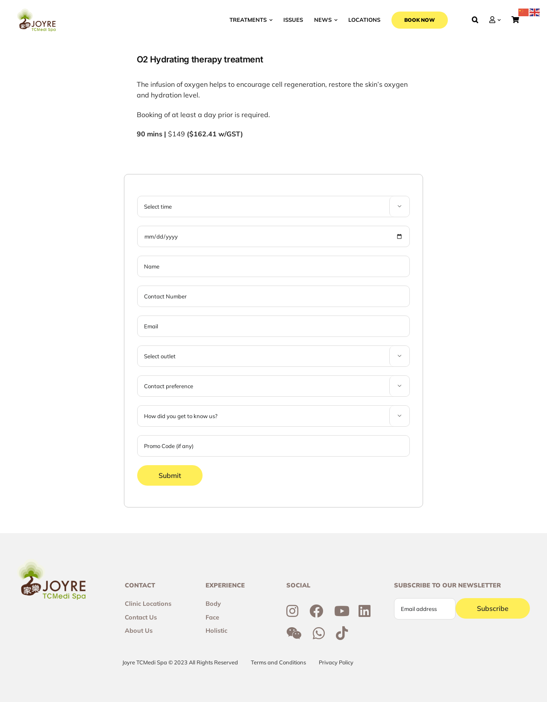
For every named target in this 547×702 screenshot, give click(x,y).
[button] (475, 20)
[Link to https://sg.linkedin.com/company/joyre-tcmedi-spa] (365, 611)
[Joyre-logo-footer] (36, 12)
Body (213, 604)
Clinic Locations (148, 604)
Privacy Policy (336, 662)
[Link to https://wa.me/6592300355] (319, 633)
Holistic (216, 630)
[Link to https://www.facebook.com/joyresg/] (316, 611)
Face (212, 617)
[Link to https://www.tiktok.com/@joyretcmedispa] (342, 633)
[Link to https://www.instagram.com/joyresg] (292, 611)
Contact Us (141, 617)
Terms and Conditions (278, 662)
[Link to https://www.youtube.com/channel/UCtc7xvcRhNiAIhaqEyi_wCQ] (342, 611)
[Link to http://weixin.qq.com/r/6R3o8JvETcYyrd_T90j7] (294, 633)
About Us (139, 630)
